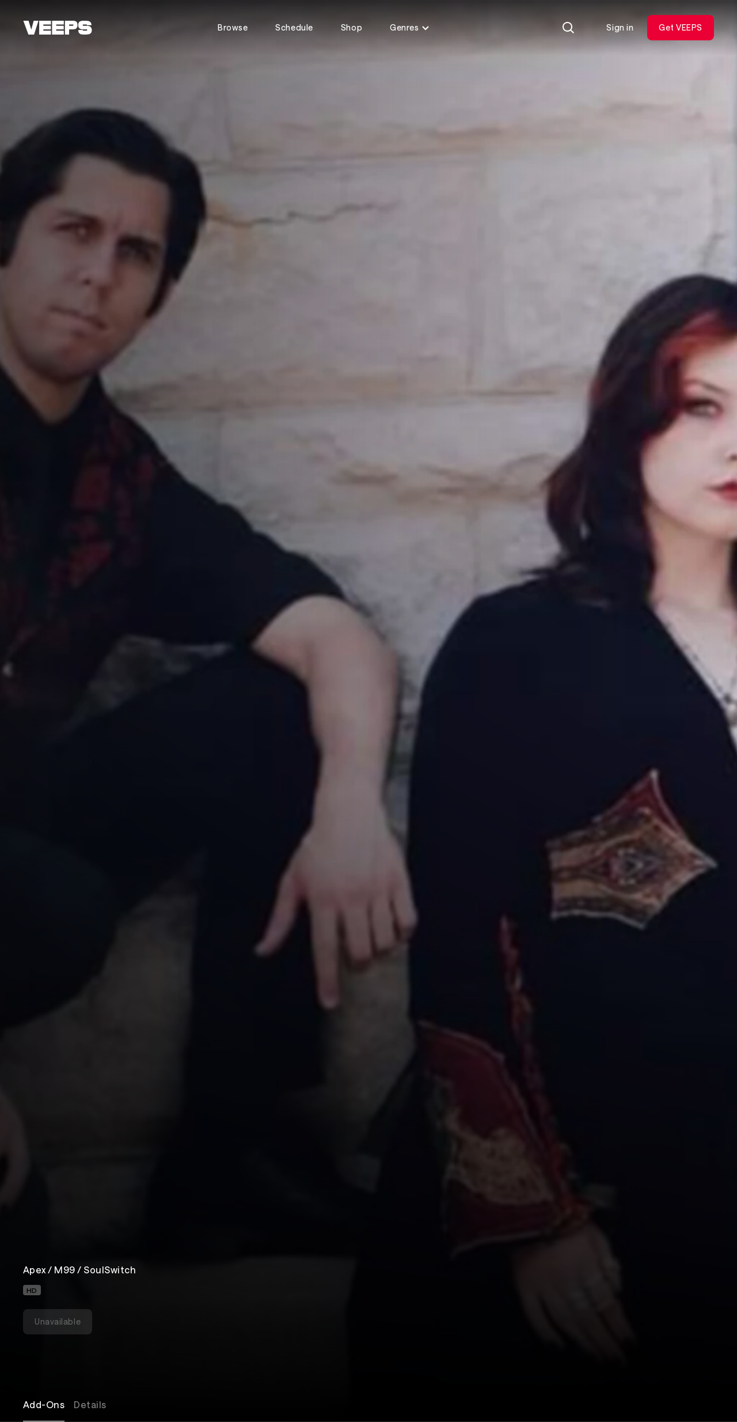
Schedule (294, 27)
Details (90, 1404)
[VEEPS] (57, 28)
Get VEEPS (680, 27)
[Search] (568, 27)
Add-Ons (43, 1404)
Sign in (619, 27)
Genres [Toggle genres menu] (410, 27)
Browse (233, 27)
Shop (351, 27)
